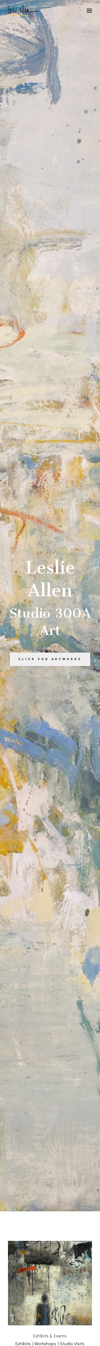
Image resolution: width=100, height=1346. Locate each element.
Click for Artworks (50, 659)
